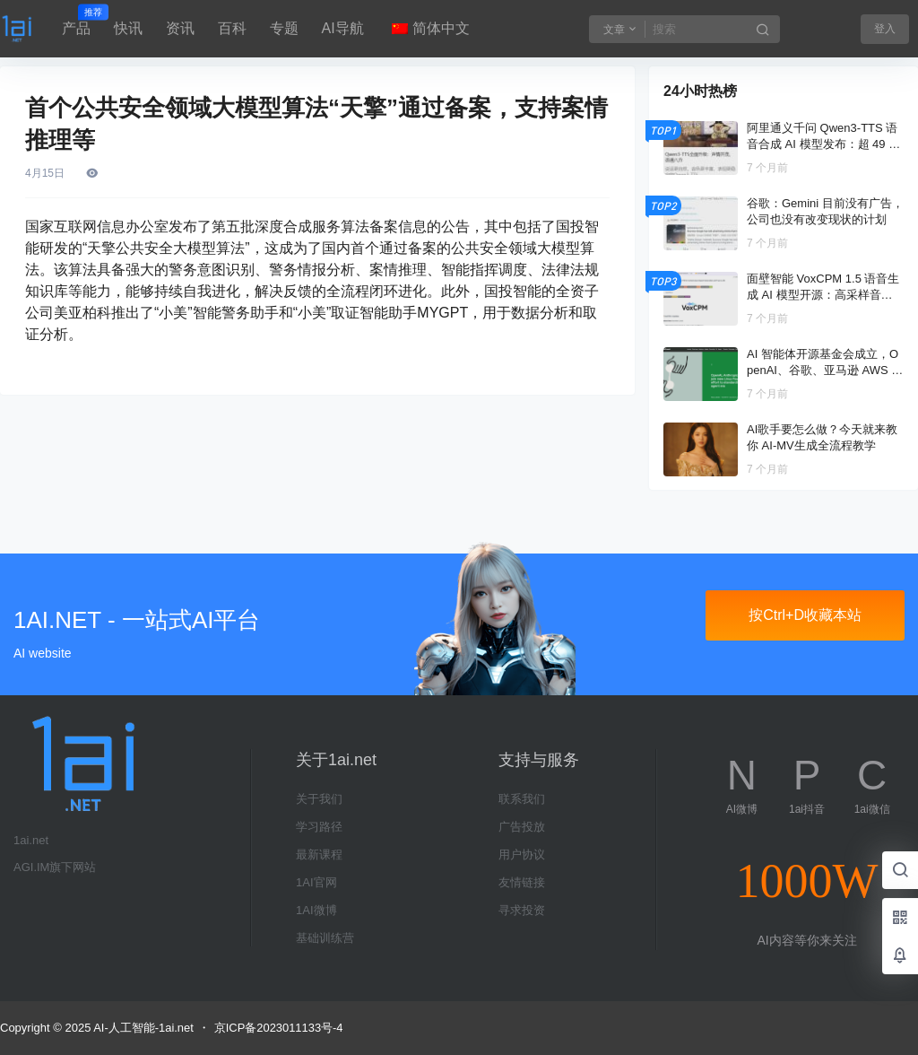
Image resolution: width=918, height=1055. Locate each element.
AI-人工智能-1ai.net (142, 1027)
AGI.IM (31, 867)
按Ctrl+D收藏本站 (805, 615)
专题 (284, 28)
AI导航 (343, 28)
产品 (76, 20)
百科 (232, 28)
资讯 (180, 28)
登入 (885, 28)
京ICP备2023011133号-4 (279, 1027)
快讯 (128, 28)
